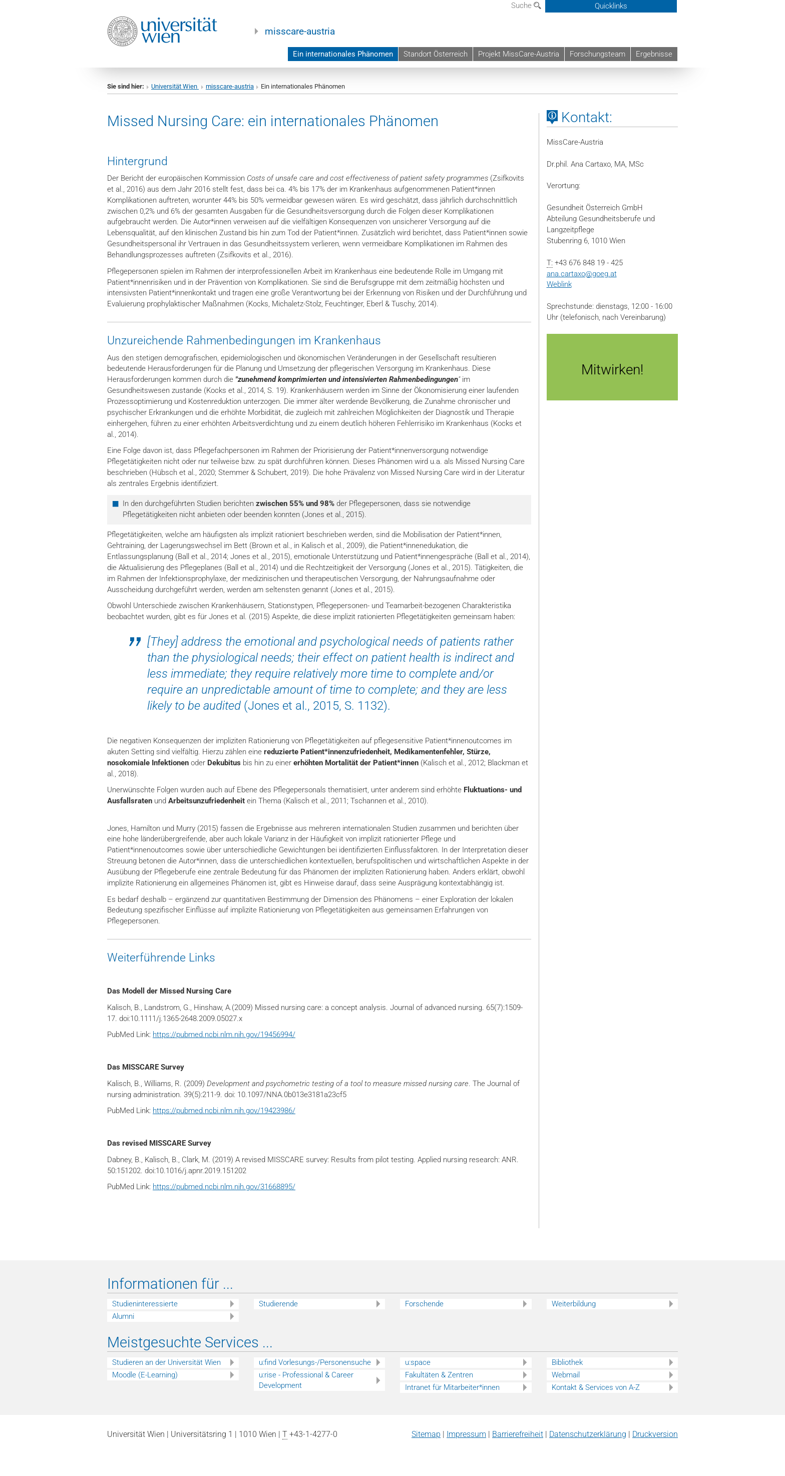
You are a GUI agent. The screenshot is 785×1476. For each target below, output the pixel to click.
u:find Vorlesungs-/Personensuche (315, 1362)
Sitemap (426, 1434)
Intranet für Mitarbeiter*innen (452, 1387)
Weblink (559, 284)
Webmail (566, 1374)
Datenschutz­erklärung (587, 1434)
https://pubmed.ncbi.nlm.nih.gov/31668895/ (224, 1186)
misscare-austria (300, 31)
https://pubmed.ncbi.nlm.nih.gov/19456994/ (224, 1034)
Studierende (278, 1303)
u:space (418, 1362)
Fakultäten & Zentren (439, 1374)
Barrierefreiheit (517, 1434)
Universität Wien (175, 86)
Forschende (424, 1303)
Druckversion (655, 1434)
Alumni (123, 1316)
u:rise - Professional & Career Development (306, 1380)
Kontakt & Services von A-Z (596, 1387)
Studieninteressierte (145, 1303)
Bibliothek (567, 1362)
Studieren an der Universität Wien (166, 1362)
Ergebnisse (654, 54)
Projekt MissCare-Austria (518, 54)
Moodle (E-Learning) (145, 1374)
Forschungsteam (597, 54)
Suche (526, 5)
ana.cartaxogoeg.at (582, 273)
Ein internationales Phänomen (343, 54)
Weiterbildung (574, 1303)
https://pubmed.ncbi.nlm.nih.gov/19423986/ (224, 1110)
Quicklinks (611, 6)
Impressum (466, 1434)
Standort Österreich (436, 54)
